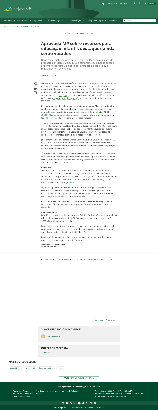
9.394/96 (94, 131)
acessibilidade (16, 368)
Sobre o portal (60, 407)
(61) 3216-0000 (125, 394)
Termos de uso (75, 407)
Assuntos (8, 20)
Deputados (37, 20)
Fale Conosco (125, 3)
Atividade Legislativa (56, 20)
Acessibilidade (112, 3)
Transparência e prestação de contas (101, 20)
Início (6, 26)
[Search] (139, 20)
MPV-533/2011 (49, 352)
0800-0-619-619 (114, 391)
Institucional (22, 20)
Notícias (26, 26)
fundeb (61, 368)
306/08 (44, 115)
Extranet (100, 407)
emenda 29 (30, 368)
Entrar (151, 4)
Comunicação (75, 20)
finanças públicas (46, 368)
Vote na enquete (53, 336)
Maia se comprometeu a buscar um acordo (69, 115)
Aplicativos (89, 407)
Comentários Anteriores (105, 320)
